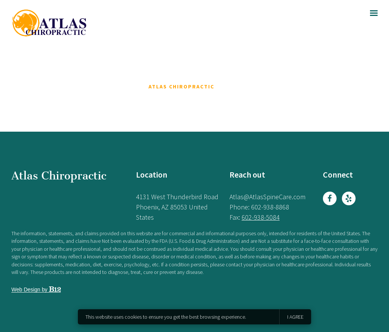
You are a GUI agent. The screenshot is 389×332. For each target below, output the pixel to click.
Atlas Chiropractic (58, 175)
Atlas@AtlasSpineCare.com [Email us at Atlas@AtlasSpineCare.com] (267, 196)
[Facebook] (329, 198)
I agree (295, 316)
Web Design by (36, 289)
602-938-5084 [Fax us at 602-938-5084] (261, 217)
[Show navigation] (372, 13)
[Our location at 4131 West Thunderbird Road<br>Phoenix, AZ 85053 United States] (177, 207)
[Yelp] (348, 198)
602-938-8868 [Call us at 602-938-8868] (270, 207)
